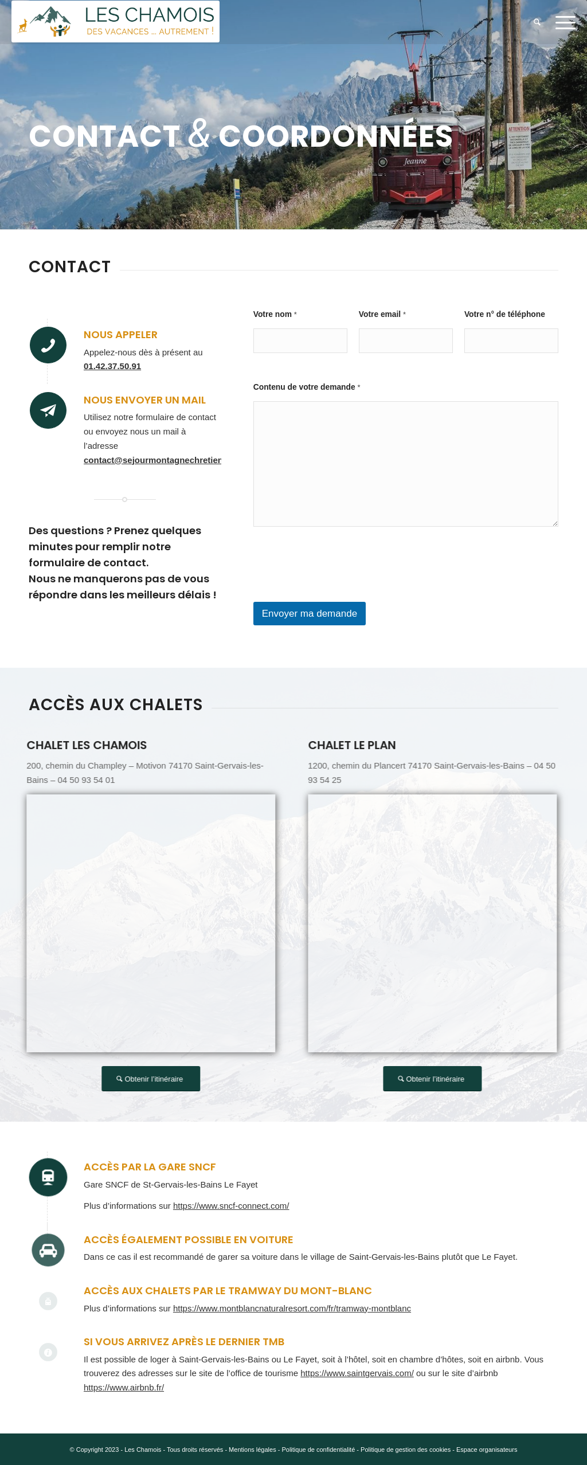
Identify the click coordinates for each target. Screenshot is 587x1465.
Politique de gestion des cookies (406, 1449)
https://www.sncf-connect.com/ (231, 1206)
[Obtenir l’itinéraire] (158, 1079)
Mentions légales (252, 1449)
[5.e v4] (115, 22)
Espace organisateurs (486, 1449)
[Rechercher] (537, 22)
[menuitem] (537, 22)
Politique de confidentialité (318, 1449)
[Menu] (562, 22)
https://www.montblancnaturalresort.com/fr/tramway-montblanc (292, 1308)
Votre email (382, 314)
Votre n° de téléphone (504, 314)
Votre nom (275, 314)
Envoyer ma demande (309, 613)
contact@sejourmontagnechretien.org (161, 460)
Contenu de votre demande (307, 387)
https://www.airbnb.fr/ (124, 1387)
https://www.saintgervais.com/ (357, 1373)
